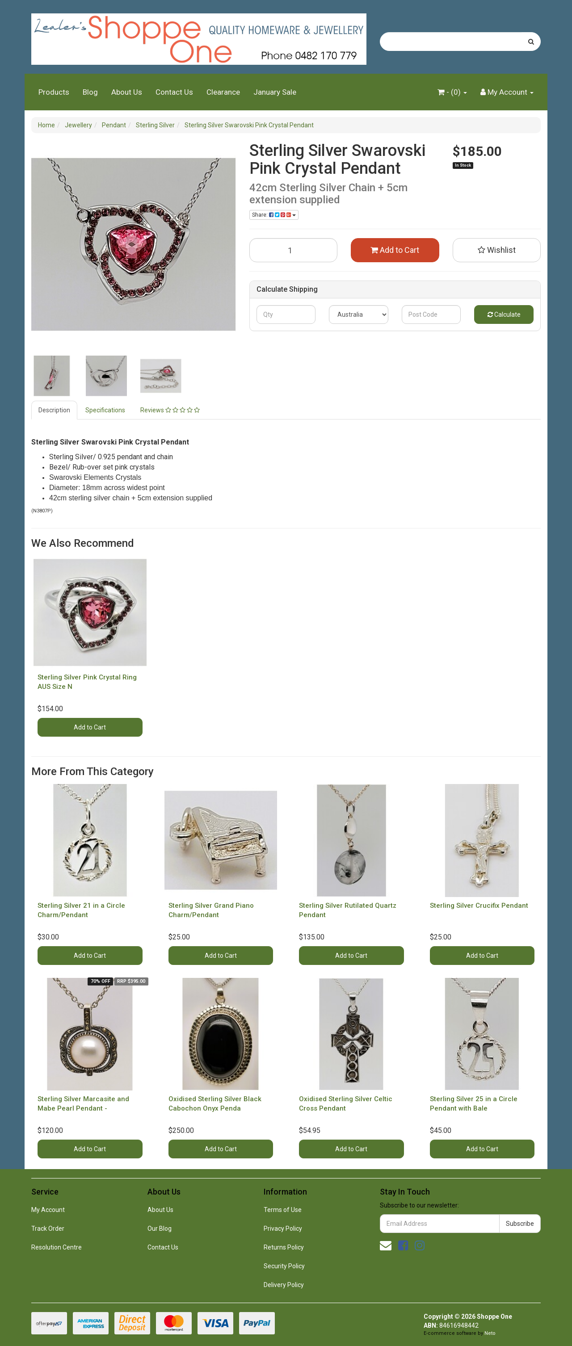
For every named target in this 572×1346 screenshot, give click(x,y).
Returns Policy (284, 1247)
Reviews (170, 410)
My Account (48, 1209)
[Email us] (385, 1245)
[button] (497, 250)
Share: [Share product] (274, 215)
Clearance (223, 92)
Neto (490, 1333)
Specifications (105, 410)
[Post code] (431, 314)
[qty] (286, 314)
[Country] (358, 314)
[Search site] (531, 41)
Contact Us (174, 92)
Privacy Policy (283, 1228)
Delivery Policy (284, 1284)
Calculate (504, 314)
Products (53, 92)
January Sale (274, 92)
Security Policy (284, 1266)
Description (54, 410)
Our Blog (159, 1228)
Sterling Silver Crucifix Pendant (479, 906)
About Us (126, 92)
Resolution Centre (56, 1247)
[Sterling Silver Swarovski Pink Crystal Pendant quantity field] (293, 250)
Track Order (47, 1228)
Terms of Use (283, 1209)
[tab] (54, 410)
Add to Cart (394, 250)
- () (452, 92)
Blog (90, 92)
